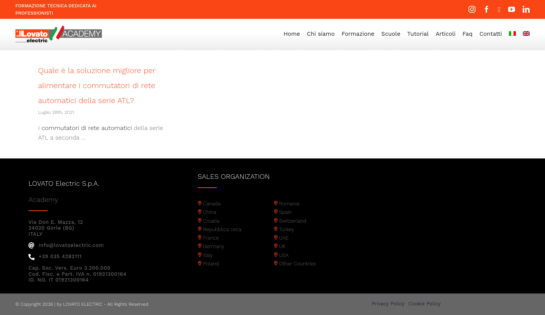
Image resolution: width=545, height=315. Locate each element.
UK (282, 246)
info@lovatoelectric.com (66, 245)
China (209, 212)
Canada (212, 204)
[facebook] (486, 9)
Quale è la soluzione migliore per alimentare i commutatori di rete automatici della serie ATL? (96, 85)
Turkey (286, 229)
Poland (211, 264)
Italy (208, 255)
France (211, 238)
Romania (289, 204)
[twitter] (499, 9)
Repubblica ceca (222, 229)
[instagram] (472, 9)
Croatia (211, 221)
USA (284, 255)
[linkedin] (526, 9)
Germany (213, 246)
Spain (285, 212)
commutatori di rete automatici (87, 128)
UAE (284, 238)
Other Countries (297, 264)
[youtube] (511, 9)
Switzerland (292, 221)
